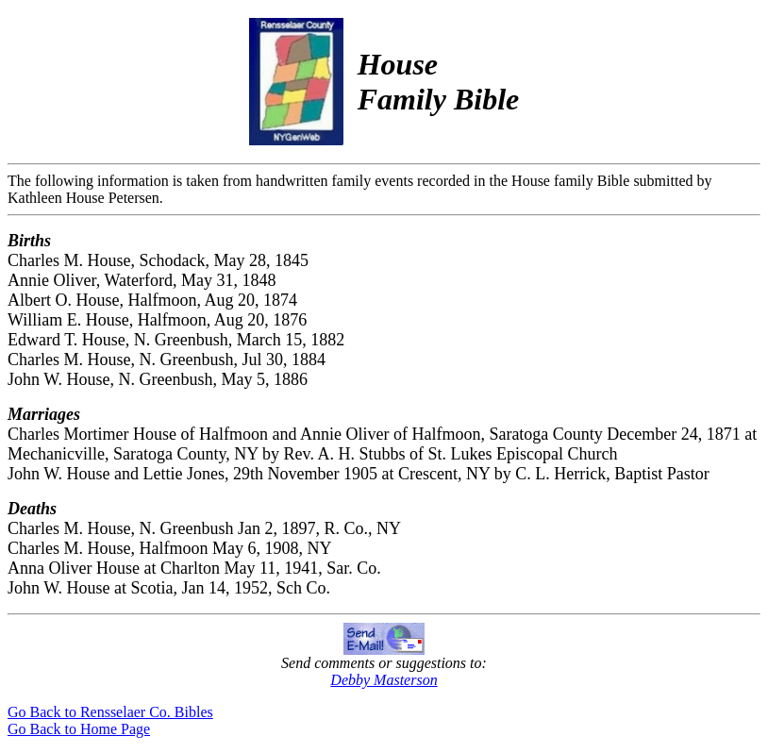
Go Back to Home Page (79, 729)
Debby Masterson (383, 680)
